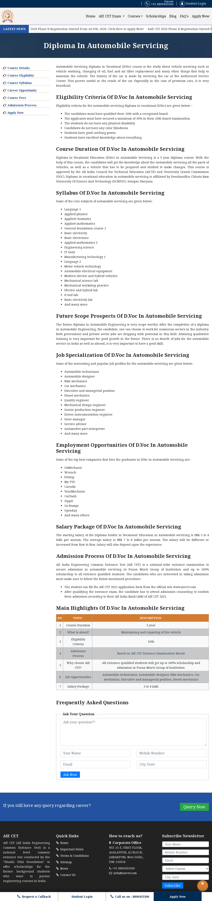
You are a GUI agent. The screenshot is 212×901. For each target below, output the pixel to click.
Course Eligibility (20, 75)
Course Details (18, 68)
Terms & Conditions (72, 856)
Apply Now (201, 16)
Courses (134, 16)
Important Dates (69, 849)
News (62, 868)
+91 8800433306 (159, 3)
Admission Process (22, 105)
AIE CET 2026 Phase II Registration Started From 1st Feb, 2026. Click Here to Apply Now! (82, 29)
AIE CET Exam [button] (110, 16)
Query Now (194, 807)
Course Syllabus (19, 83)
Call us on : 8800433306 (130, 897)
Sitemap (64, 862)
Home (91, 16)
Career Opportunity (22, 90)
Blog (173, 16)
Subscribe (173, 885)
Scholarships (156, 16)
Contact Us (66, 875)
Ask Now (70, 774)
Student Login (193, 3)
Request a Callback (34, 897)
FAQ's (184, 16)
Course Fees (16, 98)
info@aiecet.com (123, 873)
